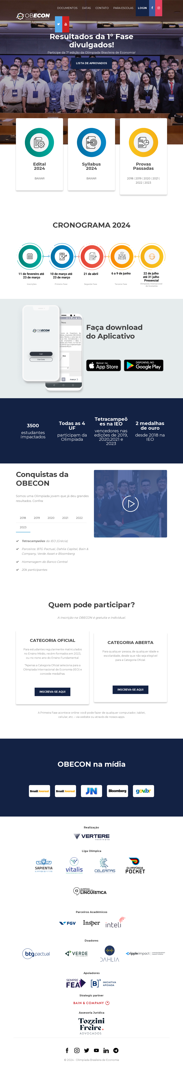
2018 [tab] (23, 517)
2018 (130, 178)
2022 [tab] (79, 517)
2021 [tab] (65, 517)
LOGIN (142, 8)
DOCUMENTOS (67, 8)
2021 (155, 178)
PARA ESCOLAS (123, 8)
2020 (147, 178)
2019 (138, 178)
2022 (139, 182)
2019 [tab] (37, 517)
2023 (147, 182)
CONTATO (102, 8)
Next (181, 73)
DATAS (86, 8)
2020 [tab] (51, 517)
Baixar (40, 178)
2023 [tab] (23, 527)
